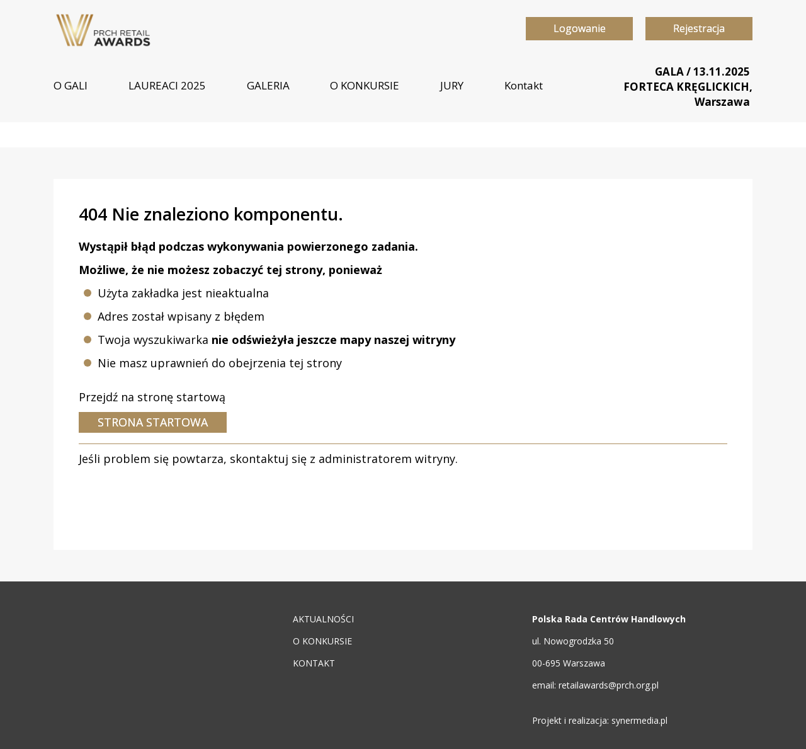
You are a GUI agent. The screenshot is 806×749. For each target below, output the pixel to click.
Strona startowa (153, 422)
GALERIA (268, 85)
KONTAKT (314, 663)
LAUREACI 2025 (167, 85)
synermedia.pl (639, 720)
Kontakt (523, 85)
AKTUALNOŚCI (323, 619)
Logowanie (579, 28)
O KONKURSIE (364, 85)
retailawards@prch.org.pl (609, 685)
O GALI (71, 85)
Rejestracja (699, 28)
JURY (451, 85)
